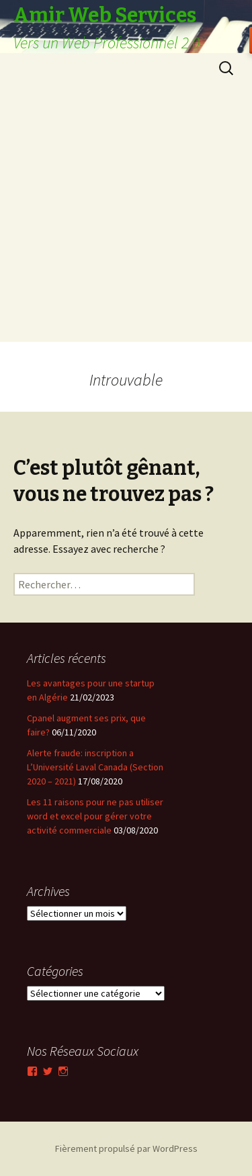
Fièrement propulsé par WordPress (126, 1148)
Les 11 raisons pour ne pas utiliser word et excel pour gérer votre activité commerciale (95, 816)
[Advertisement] (126, 216)
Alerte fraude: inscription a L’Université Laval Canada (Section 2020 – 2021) (95, 767)
